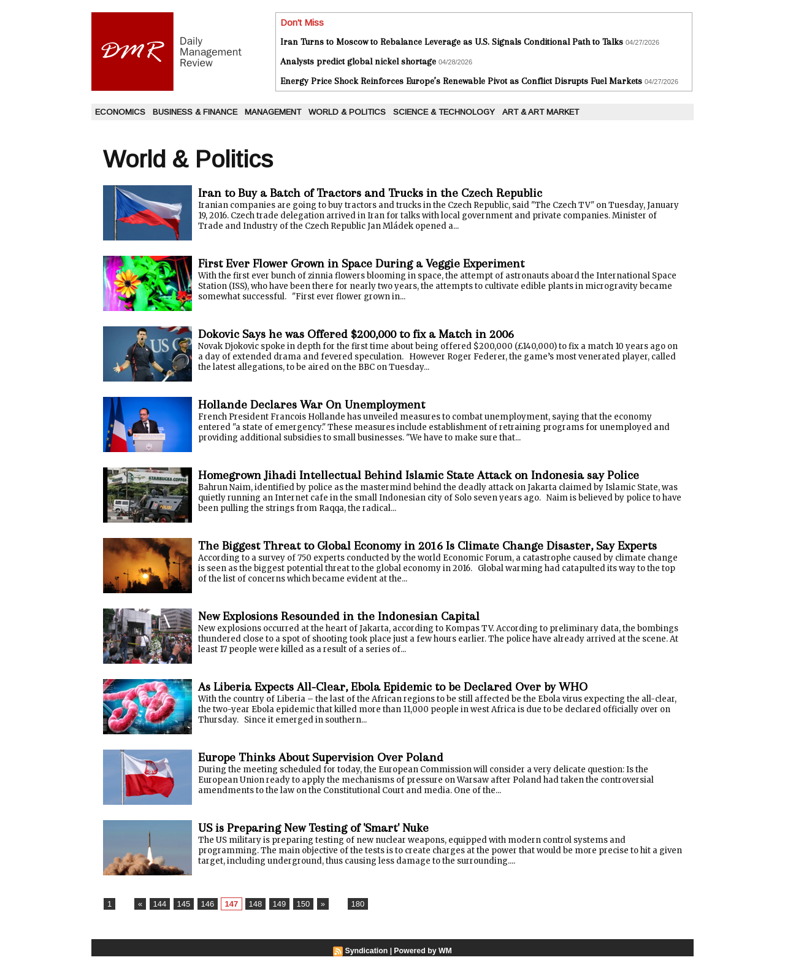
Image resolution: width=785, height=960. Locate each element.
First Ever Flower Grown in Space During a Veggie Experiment (372, 263)
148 (250, 908)
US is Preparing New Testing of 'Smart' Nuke (321, 831)
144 (158, 908)
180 (349, 908)
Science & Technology (444, 112)
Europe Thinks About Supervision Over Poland (328, 761)
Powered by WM (422, 954)
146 (204, 908)
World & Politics (347, 112)
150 (296, 908)
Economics (120, 112)
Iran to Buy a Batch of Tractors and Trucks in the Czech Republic (382, 193)
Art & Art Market (540, 112)
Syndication (367, 954)
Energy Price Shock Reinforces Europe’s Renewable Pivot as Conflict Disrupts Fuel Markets (461, 80)
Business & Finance (195, 112)
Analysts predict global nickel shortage (358, 61)
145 (181, 908)
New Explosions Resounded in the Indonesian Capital (347, 620)
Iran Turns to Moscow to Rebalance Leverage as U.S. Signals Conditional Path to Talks (451, 41)
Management (273, 112)
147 (227, 908)
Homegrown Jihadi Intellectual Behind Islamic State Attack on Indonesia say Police (431, 475)
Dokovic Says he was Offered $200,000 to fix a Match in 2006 (369, 334)
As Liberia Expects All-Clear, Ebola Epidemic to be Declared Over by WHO (408, 690)
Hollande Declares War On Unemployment (318, 404)
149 (273, 908)
